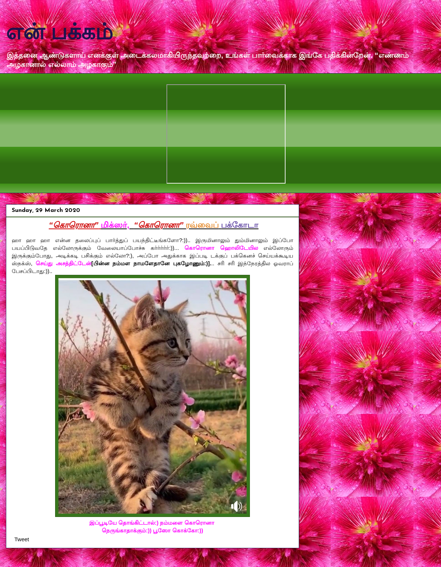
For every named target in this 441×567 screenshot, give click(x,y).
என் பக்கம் (59, 32)
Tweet (21, 539)
